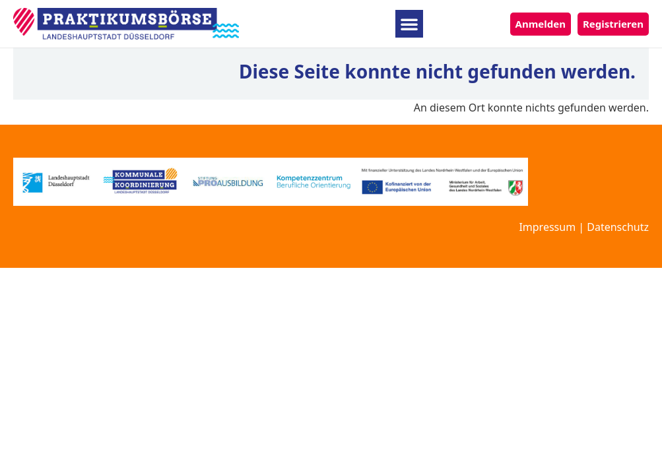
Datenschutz (618, 227)
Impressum (547, 227)
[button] (409, 24)
